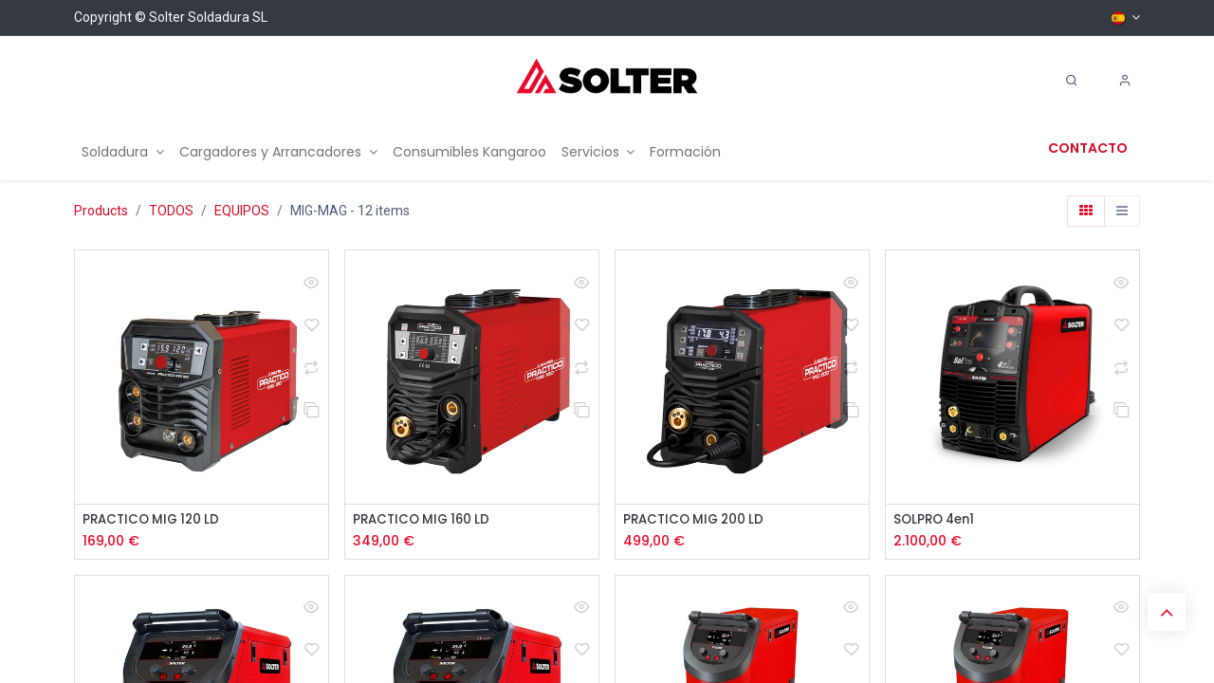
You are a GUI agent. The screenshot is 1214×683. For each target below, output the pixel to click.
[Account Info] (1125, 81)
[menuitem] (123, 152)
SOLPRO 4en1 (937, 520)
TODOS (171, 210)
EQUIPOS (241, 210)
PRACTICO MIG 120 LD (155, 520)
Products (101, 210)
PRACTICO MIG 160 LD (425, 520)
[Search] (1072, 81)
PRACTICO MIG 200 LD (697, 520)
